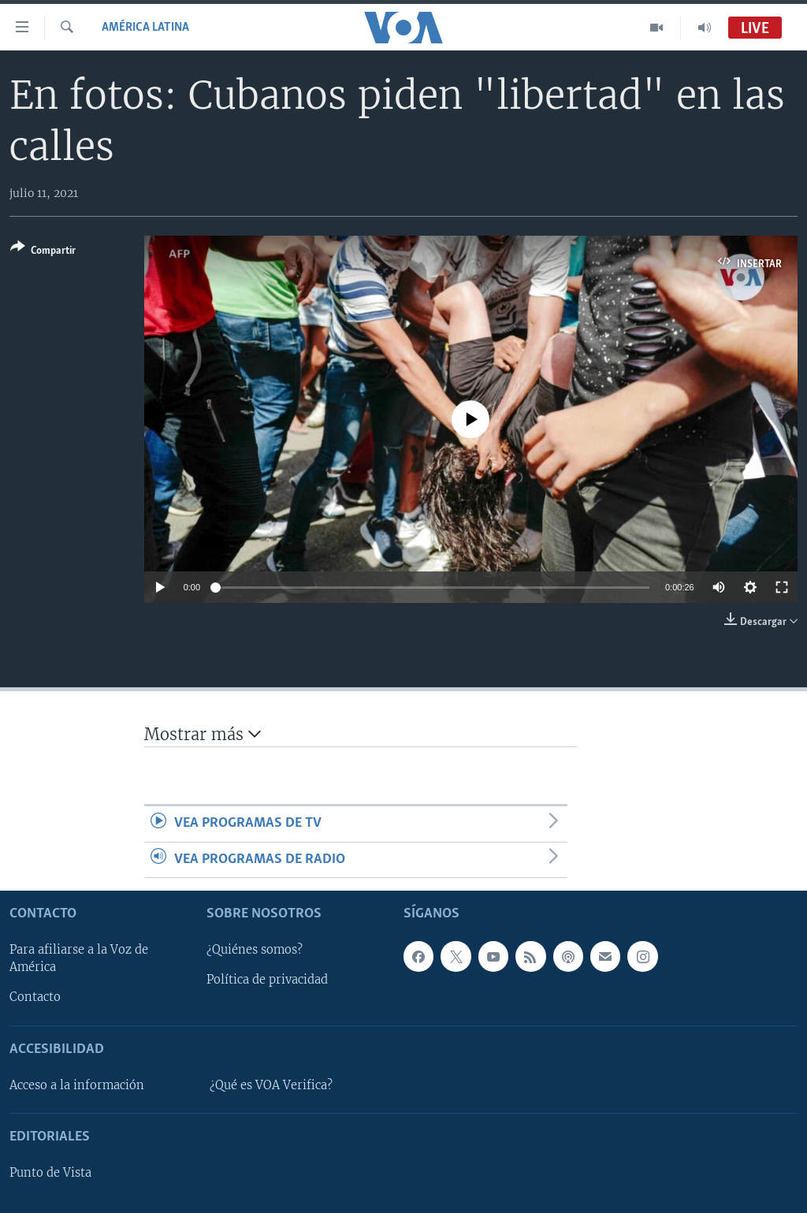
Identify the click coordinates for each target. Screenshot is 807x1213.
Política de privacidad (267, 980)
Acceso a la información (76, 1085)
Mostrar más (202, 734)
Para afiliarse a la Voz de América (78, 958)
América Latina (145, 27)
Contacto (35, 997)
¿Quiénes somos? (254, 950)
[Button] (43, 252)
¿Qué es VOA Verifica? (271, 1085)
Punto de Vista (50, 1173)
